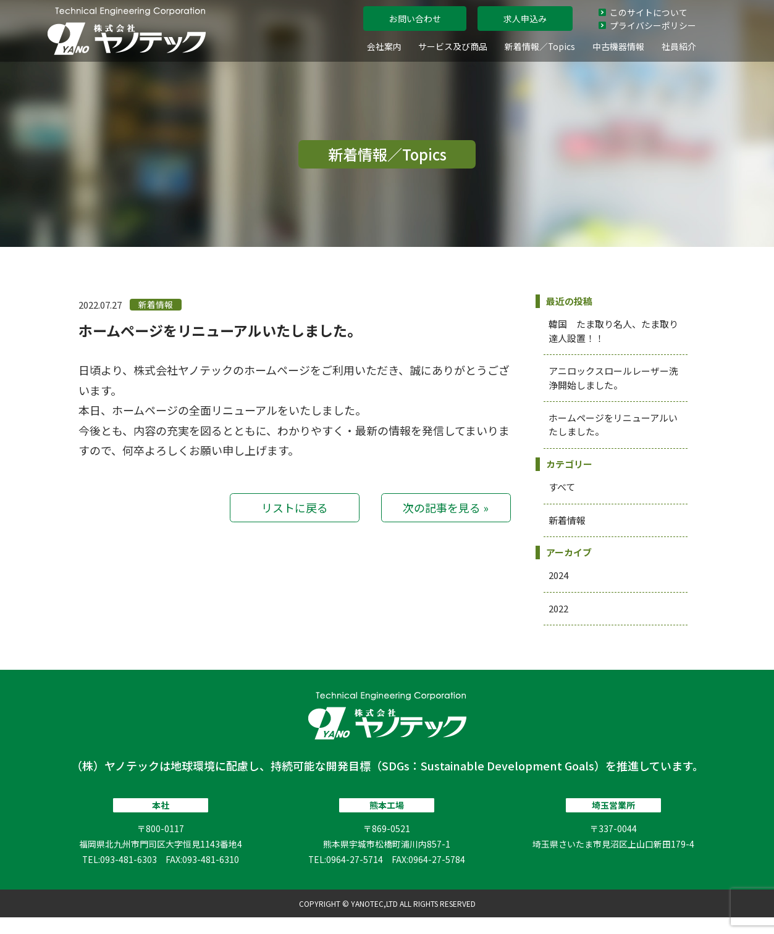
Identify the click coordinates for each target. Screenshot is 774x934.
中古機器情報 (618, 46)
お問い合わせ (415, 18)
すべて (562, 486)
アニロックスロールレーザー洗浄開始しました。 (613, 377)
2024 (558, 575)
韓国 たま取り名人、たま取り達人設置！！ (613, 330)
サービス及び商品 (452, 46)
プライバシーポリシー (647, 25)
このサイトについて (643, 12)
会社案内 (384, 46)
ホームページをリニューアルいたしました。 (219, 330)
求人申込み (525, 18)
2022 (558, 608)
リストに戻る (294, 507)
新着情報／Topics (540, 46)
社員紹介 (679, 46)
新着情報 (567, 520)
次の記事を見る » (446, 507)
